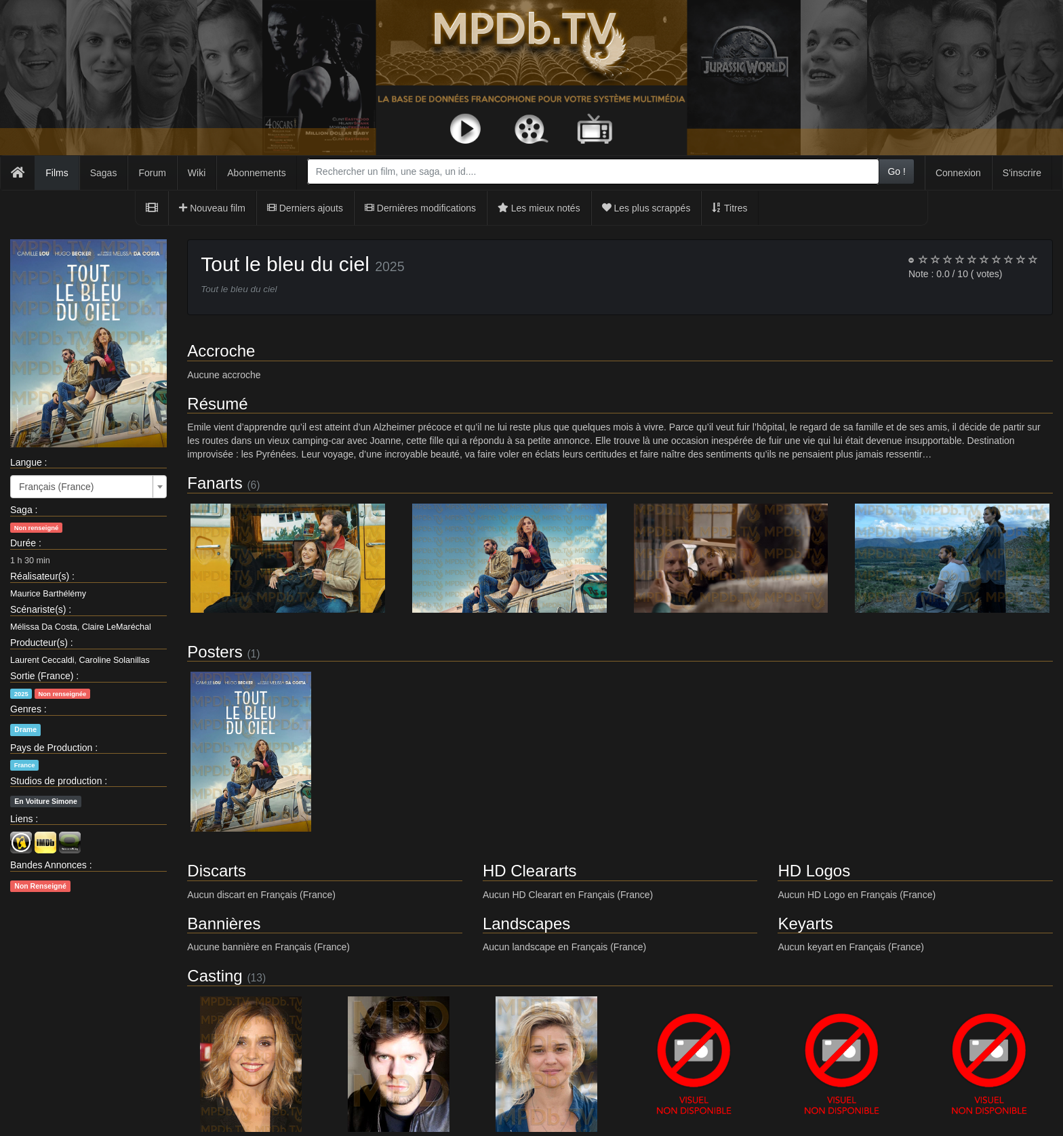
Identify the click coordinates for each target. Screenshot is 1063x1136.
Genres (25, 709)
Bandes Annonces (48, 864)
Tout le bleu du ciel (285, 264)
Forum (151, 172)
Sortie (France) (41, 675)
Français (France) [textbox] (56, 486)
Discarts (216, 870)
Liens (21, 818)
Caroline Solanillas (114, 660)
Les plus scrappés (646, 208)
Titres (729, 208)
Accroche (221, 351)
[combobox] (593, 171)
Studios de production (56, 780)
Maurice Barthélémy (48, 594)
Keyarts (805, 923)
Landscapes (526, 923)
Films (56, 172)
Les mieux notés (539, 208)
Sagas (103, 172)
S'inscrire (1022, 172)
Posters (214, 652)
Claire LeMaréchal (116, 627)
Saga (21, 509)
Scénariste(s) (38, 609)
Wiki (196, 172)
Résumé (217, 403)
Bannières (223, 923)
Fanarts (214, 483)
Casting (214, 976)
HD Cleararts (530, 870)
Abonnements (256, 172)
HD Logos (814, 870)
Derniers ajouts (305, 208)
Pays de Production (51, 747)
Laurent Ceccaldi (42, 660)
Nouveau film (212, 208)
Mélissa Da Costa (43, 627)
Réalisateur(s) (39, 576)
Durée (23, 542)
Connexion (958, 172)
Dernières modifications (420, 208)
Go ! (896, 171)
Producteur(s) (39, 642)
